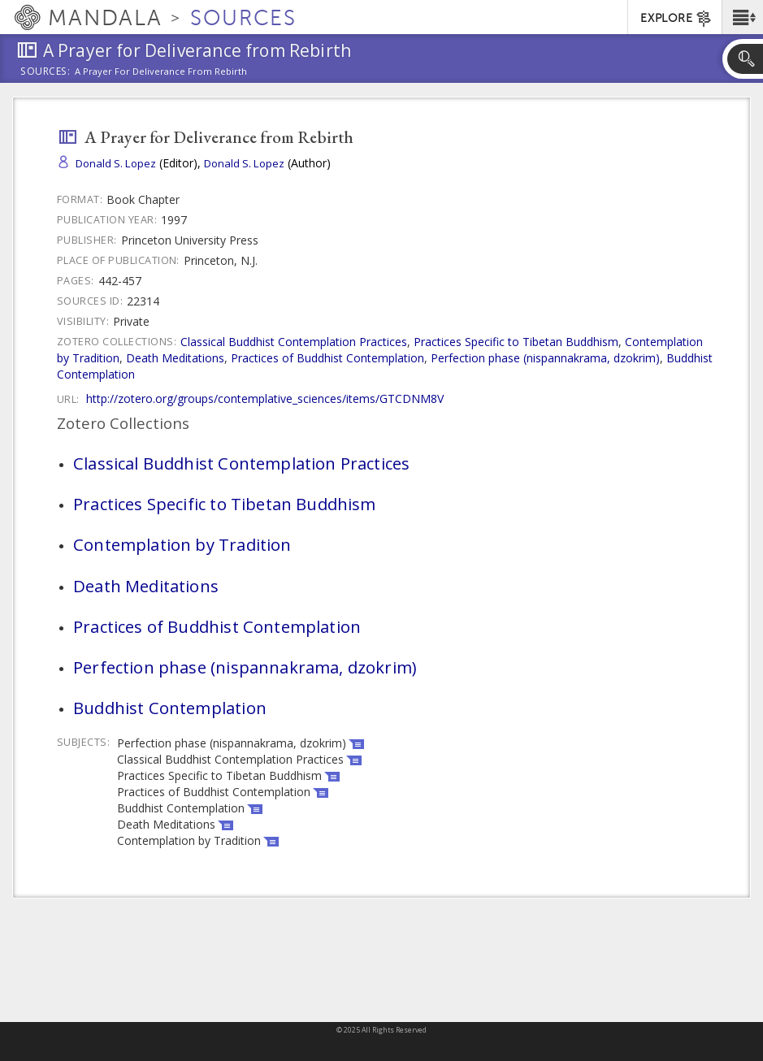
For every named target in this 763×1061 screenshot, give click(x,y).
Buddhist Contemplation (170, 707)
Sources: (45, 72)
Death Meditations (175, 358)
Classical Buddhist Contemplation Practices (293, 341)
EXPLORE (676, 19)
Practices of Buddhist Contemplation (327, 358)
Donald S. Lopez (116, 163)
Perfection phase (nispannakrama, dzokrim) (545, 358)
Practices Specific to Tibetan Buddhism (516, 341)
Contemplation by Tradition (182, 544)
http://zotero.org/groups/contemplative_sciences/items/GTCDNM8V (265, 398)
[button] (742, 17)
